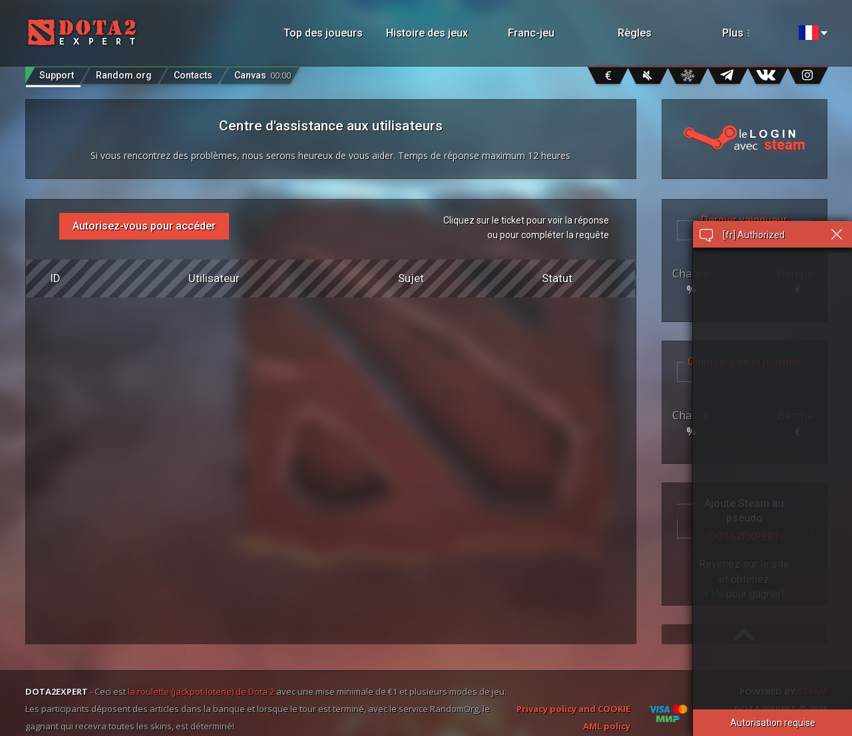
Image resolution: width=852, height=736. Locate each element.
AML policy (606, 726)
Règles (635, 33)
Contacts (193, 75)
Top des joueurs (323, 33)
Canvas (262, 72)
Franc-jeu (531, 33)
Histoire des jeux (427, 33)
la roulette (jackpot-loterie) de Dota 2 (201, 691)
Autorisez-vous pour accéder (144, 226)
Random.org (124, 75)
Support (56, 75)
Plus (751, 33)
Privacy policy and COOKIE (573, 709)
